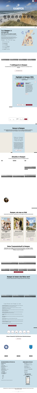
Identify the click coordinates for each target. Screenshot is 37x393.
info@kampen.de (3, 373)
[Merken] (35, 27)
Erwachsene (21, 119)
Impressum (30, 388)
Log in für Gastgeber (26, 370)
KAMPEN (3, 234)
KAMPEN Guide (2, 237)
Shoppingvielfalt (8, 46)
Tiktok (2, 378)
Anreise (10, 119)
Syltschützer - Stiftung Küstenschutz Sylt (23, 388)
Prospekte (12, 388)
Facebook (3, 375)
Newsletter (28, 388)
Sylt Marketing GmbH (5, 388)
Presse (7, 388)
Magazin (5, 49)
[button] (4, 16)
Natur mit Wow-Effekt (6, 43)
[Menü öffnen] (33, 1)
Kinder (23, 119)
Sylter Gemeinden (18, 388)
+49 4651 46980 (3, 371)
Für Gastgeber (10, 388)
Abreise (13, 119)
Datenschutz (32, 388)
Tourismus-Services (14, 388)
